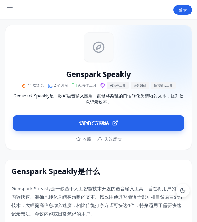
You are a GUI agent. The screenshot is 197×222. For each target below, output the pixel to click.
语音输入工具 (163, 85)
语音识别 (140, 85)
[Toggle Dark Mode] (183, 190)
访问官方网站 (98, 123)
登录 (182, 10)
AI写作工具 (87, 85)
